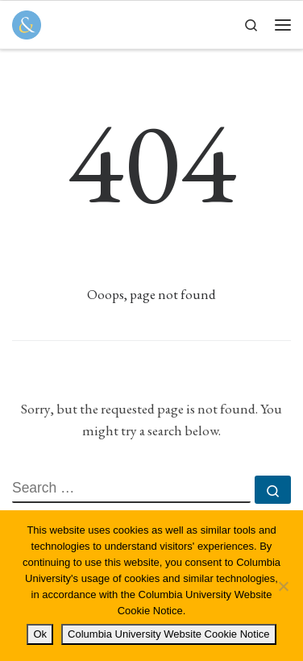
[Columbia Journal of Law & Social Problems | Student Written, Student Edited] (26, 22)
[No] (283, 586)
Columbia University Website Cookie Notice (168, 634)
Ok (40, 634)
